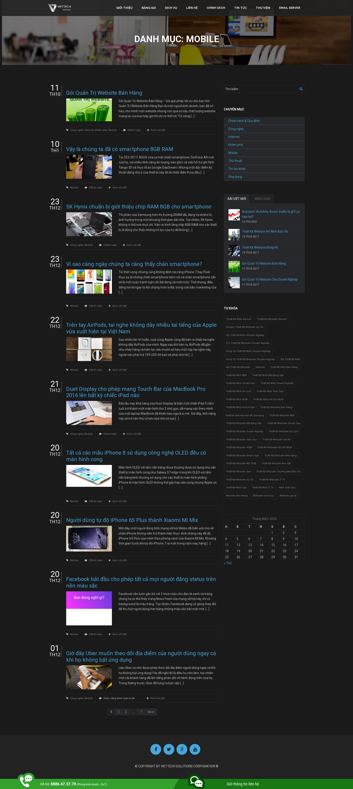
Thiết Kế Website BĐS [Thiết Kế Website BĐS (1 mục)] (281, 415)
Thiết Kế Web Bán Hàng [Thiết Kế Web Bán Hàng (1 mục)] (284, 367)
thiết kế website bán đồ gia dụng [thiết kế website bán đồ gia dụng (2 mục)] (245, 415)
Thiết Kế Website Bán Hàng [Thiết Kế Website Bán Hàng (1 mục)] (276, 407)
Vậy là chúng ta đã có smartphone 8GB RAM (119, 149)
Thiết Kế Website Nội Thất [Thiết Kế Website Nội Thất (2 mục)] (241, 463)
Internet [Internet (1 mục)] (260, 367)
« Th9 (228, 563)
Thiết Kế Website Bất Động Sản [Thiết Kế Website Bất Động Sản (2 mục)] (244, 423)
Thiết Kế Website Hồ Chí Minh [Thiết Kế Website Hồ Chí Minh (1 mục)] (274, 447)
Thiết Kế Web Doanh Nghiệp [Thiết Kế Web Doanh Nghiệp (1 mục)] (277, 383)
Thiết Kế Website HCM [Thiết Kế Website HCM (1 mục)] (239, 447)
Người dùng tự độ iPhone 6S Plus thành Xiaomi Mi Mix (132, 520)
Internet (89, 130)
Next (151, 712)
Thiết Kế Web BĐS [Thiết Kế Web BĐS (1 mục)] (236, 375)
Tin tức (240, 7)
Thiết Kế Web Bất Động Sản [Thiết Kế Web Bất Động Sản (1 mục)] (268, 375)
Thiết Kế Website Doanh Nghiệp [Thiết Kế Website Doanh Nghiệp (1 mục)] (244, 431)
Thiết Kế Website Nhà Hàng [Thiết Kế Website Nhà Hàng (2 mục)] (281, 455)
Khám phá (101, 130)
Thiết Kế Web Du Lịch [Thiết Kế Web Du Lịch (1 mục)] (238, 391)
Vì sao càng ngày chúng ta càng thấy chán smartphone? (134, 264)
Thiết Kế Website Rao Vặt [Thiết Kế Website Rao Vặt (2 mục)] (276, 463)
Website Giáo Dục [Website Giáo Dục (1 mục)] (263, 495)
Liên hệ (192, 7)
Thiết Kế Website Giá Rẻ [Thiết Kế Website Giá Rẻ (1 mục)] (276, 439)
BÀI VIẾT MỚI (237, 199)
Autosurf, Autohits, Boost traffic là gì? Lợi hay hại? (271, 214)
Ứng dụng (235, 176)
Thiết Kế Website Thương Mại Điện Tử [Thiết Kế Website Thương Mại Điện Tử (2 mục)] (278, 471)
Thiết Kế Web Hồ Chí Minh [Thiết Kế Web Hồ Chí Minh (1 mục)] (268, 399)
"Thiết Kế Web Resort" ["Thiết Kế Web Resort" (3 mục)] (238, 319)
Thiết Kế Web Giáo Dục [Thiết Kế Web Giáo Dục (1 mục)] (270, 391)
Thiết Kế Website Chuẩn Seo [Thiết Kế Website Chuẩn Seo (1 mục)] (284, 423)
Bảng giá (149, 7)
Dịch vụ (171, 7)
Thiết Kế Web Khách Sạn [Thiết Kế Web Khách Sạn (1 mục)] (240, 407)
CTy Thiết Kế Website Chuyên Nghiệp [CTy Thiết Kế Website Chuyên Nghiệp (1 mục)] (247, 343)
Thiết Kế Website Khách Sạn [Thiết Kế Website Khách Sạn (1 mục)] (242, 455)
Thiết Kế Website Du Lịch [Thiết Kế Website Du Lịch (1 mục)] (284, 431)
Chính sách (216, 7)
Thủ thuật (235, 160)
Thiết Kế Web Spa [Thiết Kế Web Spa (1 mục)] (236, 487)
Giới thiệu (124, 7)
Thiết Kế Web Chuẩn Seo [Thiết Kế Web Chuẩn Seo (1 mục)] (240, 383)
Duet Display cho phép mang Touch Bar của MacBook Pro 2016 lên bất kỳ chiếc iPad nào (135, 392)
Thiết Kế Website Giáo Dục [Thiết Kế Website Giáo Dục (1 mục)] (241, 439)
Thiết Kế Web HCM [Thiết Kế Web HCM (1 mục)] (237, 399)
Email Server (289, 7)
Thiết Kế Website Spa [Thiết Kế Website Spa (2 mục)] (238, 471)
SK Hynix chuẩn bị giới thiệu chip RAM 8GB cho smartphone (138, 207)
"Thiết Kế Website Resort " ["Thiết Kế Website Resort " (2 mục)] (272, 319)
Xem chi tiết (158, 130)
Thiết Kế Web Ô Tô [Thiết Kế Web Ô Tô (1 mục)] (263, 487)
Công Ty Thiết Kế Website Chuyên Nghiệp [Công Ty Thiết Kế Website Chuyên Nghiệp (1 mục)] (250, 359)
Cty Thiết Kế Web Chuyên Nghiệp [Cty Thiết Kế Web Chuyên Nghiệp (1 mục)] (245, 335)
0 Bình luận (134, 130)
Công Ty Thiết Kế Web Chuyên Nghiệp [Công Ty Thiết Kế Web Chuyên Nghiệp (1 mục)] (248, 351)
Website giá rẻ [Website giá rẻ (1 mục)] (288, 495)
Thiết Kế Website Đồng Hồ (260, 247)
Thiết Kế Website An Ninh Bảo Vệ (265, 231)
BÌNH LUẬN (262, 199)
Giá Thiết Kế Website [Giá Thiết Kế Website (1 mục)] (238, 367)
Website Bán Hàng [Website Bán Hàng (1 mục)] (237, 495)
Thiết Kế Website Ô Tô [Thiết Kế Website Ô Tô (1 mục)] (272, 479)
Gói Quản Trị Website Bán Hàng (104, 93)
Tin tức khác (237, 169)
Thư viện (263, 7)
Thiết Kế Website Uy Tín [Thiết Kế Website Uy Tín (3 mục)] (240, 479)
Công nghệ (76, 130)
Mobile (113, 130)
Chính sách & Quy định (244, 121)
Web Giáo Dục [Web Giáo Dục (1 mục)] (287, 487)
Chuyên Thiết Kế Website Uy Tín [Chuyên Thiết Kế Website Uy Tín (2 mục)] (244, 327)
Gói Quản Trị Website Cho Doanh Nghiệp (270, 279)
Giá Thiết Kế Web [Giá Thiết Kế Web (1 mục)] (290, 359)
